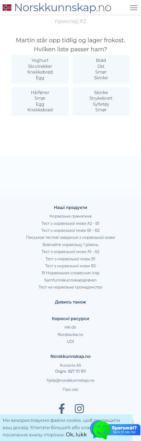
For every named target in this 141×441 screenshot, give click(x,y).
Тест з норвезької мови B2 (70, 266)
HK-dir (71, 327)
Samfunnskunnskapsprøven (70, 280)
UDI (70, 341)
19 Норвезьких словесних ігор (70, 273)
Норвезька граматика (71, 216)
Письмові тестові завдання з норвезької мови (70, 237)
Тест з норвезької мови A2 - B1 (70, 223)
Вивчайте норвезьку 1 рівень (70, 244)
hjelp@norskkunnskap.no (70, 380)
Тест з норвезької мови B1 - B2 (70, 230)
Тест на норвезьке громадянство (70, 287)
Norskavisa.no (70, 334)
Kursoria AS (70, 365)
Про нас (71, 389)
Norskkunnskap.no (70, 356)
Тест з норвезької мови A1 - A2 (70, 251)
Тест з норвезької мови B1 (71, 259)
